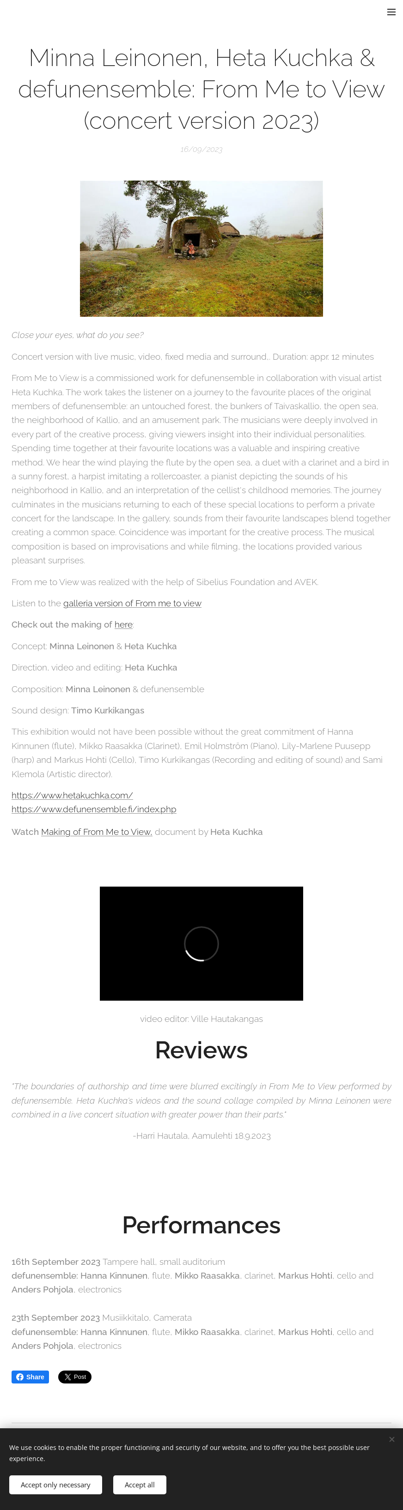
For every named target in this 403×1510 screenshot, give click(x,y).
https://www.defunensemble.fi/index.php (94, 809)
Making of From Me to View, (97, 831)
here (124, 624)
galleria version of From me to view (132, 603)
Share (30, 1377)
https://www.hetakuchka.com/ (72, 795)
